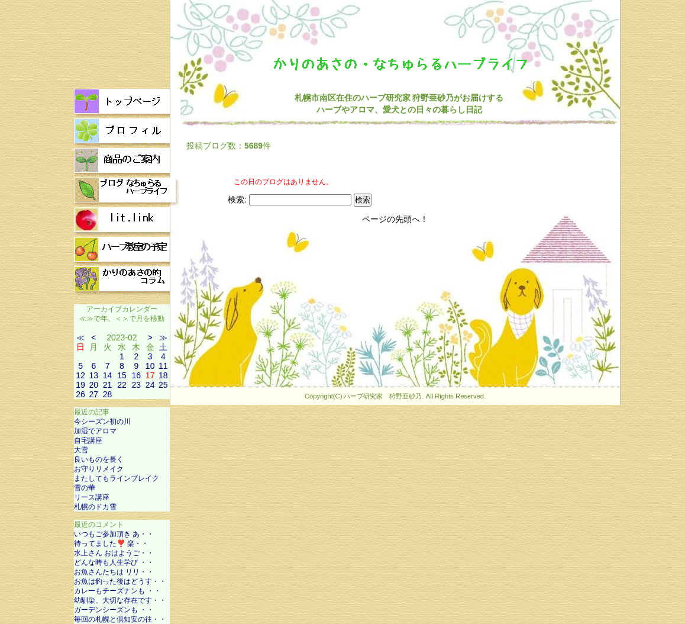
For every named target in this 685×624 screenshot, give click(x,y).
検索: (237, 199)
